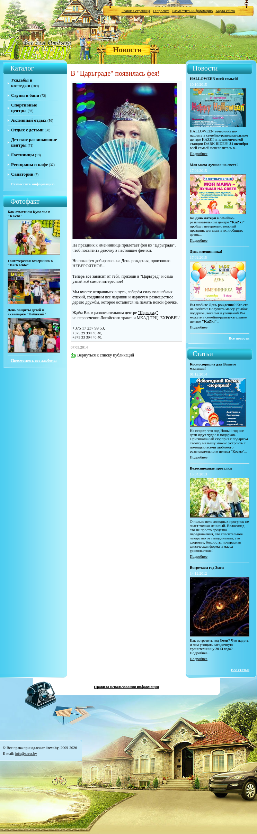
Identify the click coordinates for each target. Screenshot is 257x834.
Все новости (239, 338)
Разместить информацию (192, 11)
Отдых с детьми (27, 129)
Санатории (22, 174)
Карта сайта (225, 11)
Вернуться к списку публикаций (102, 355)
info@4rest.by (26, 753)
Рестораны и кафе (29, 164)
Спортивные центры (24, 107)
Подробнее (198, 153)
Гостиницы (22, 154)
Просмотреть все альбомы (33, 360)
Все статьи (240, 670)
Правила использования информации (126, 687)
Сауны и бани (25, 95)
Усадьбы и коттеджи (21, 82)
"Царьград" (148, 312)
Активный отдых (28, 120)
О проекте (161, 11)
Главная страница (136, 11)
